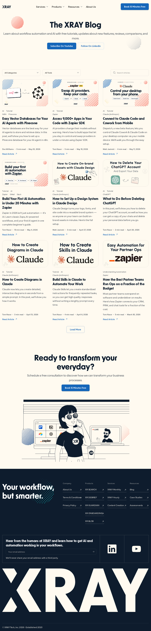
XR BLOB (89, 520)
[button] (42, 7)
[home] (6, 6)
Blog (132, 489)
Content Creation (115, 505)
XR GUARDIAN (92, 505)
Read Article (8, 153)
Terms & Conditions (72, 497)
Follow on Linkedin (91, 46)
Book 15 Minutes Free (134, 6)
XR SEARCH (91, 489)
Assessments (136, 505)
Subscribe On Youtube (61, 46)
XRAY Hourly (113, 497)
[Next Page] (75, 329)
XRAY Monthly (114, 489)
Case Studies (136, 497)
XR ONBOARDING (94, 513)
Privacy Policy (69, 505)
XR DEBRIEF (91, 497)
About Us (91, 6)
